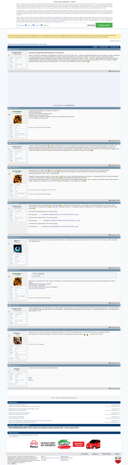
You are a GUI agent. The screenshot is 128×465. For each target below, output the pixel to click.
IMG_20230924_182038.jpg (37, 285)
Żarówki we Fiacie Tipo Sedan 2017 (18, 405)
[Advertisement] (64, 28)
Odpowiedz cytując (114, 71)
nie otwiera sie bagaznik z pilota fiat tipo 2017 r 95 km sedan (29, 44)
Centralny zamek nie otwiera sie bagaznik (19, 412)
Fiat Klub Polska (106, 454)
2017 (10, 435)
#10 (118, 365)
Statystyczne (36, 25)
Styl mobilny (84, 454)
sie (34, 435)
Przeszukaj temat (114, 46)
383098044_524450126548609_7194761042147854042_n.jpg (60, 226)
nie (20, 435)
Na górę (117, 454)
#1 (118, 49)
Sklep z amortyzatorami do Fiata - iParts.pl (50, 457)
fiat (18, 435)
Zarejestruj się (70, 105)
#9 (118, 329)
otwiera (24, 435)
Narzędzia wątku (104, 46)
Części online (44, 459)
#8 (118, 305)
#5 (118, 202)
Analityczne (28, 25)
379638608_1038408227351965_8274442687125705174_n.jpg (61, 220)
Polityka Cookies (64, 459)
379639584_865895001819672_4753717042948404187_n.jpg (60, 214)
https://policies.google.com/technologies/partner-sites (52, 21)
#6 (118, 237)
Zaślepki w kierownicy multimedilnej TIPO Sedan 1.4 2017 (24, 409)
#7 (118, 270)
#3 (118, 143)
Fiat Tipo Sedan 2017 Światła (16, 416)
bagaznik (14, 435)
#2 (118, 108)
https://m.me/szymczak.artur (37, 288)
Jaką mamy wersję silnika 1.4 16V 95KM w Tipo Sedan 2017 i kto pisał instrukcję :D (30, 420)
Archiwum (95, 454)
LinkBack (95, 46)
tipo (37, 435)
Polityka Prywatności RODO (67, 457)
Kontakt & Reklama (65, 460)
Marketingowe (45, 25)
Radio (53, 398)
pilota (27, 435)
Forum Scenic (44, 460)
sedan (31, 435)
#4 (118, 167)
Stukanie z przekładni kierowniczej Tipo (66, 398)
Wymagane (21, 25)
